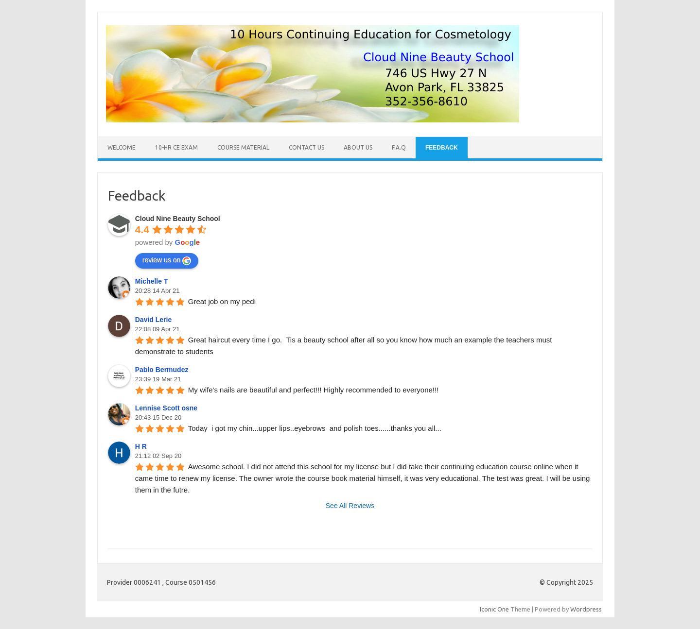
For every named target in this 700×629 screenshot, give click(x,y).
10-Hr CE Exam (176, 147)
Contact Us (306, 147)
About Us (358, 147)
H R (141, 446)
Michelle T (151, 281)
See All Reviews (350, 506)
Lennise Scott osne (166, 408)
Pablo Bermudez (162, 370)
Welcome (121, 147)
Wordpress (586, 609)
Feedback (441, 147)
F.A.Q (399, 147)
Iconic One (494, 609)
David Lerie (153, 319)
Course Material (243, 147)
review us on (167, 260)
